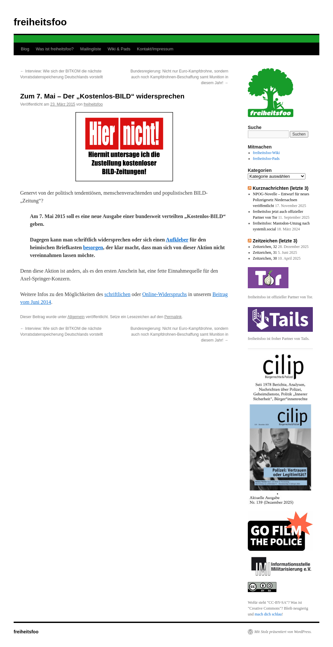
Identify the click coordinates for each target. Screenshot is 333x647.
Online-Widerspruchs (164, 294)
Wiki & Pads (119, 48)
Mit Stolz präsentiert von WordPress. (283, 631)
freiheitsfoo (40, 22)
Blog (25, 48)
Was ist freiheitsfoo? (55, 48)
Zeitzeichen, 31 (265, 252)
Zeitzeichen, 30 (265, 258)
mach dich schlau (268, 614)
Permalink (172, 317)
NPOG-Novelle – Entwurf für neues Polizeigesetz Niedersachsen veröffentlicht (281, 200)
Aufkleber (177, 239)
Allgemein (76, 317)
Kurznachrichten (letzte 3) (281, 188)
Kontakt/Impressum (155, 48)
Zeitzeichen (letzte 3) (275, 240)
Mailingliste (90, 48)
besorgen (93, 247)
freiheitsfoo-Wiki (266, 152)
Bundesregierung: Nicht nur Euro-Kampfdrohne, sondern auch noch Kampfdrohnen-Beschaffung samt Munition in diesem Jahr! (179, 77)
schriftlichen (117, 294)
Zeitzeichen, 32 (265, 246)
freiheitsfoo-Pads (266, 158)
